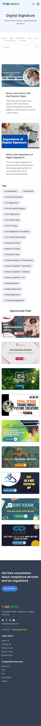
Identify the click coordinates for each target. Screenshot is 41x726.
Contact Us (6, 644)
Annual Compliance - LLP (15, 277)
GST (30, 38)
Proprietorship (11, 191)
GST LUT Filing (11, 226)
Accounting (10, 41)
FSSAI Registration (13, 295)
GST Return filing (12, 220)
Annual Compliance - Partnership (18, 266)
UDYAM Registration (13, 289)
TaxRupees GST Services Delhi (20, 701)
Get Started (9, 588)
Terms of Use (7, 648)
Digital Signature (12, 283)
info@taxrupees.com (10, 623)
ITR (37, 38)
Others (23, 41)
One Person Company (14, 197)
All (11, 38)
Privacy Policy (7, 651)
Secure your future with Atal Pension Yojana (18, 95)
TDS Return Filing (12, 254)
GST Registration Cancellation (17, 231)
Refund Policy (7, 655)
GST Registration (12, 214)
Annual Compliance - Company (17, 272)
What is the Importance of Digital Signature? (19, 156)
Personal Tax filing (13, 243)
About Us (5, 640)
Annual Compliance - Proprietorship (19, 260)
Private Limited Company (15, 208)
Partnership (28, 191)
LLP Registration (12, 203)
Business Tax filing (13, 249)
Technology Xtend (19, 629)
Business (21, 38)
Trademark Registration (15, 300)
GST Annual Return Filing (15, 237)
